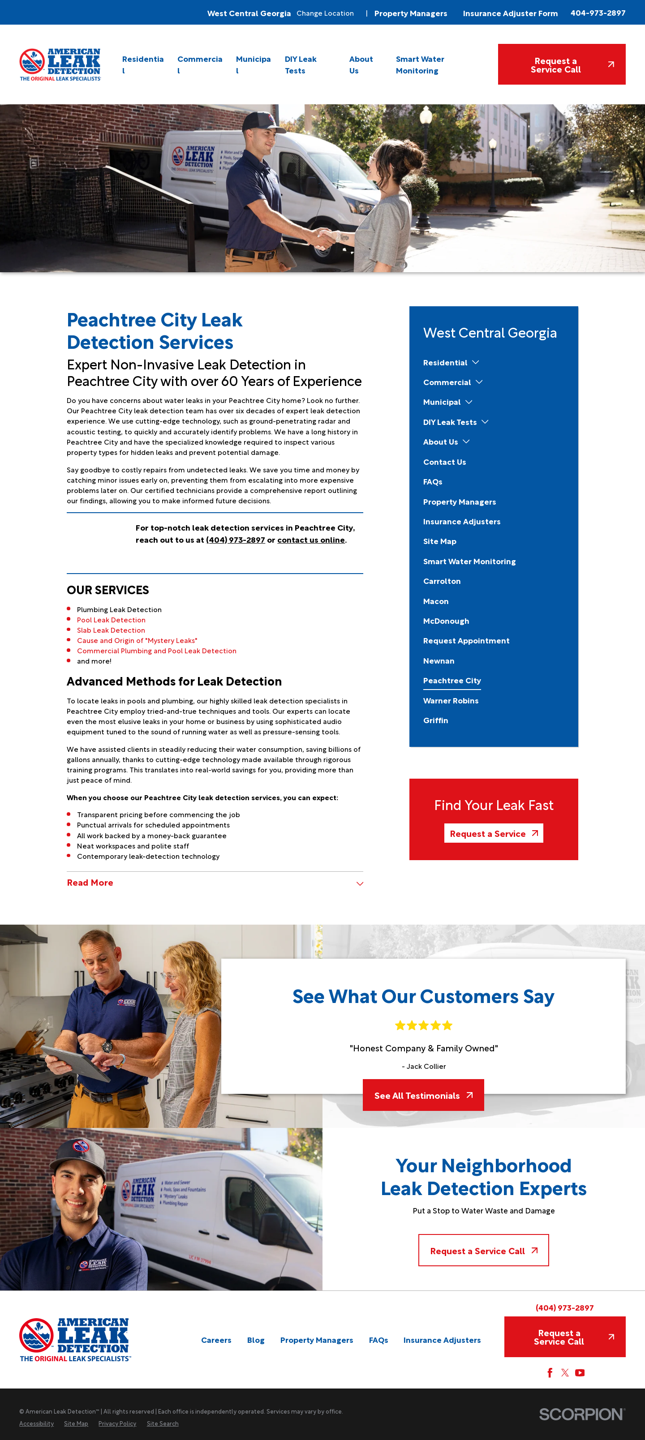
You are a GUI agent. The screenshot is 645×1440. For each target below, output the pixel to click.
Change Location (325, 12)
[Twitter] (565, 1373)
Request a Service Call (572, 64)
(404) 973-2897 (565, 1307)
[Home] (60, 64)
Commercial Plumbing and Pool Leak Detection (156, 650)
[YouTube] (580, 1373)
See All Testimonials (423, 1094)
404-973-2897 (598, 12)
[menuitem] (143, 64)
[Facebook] (550, 1373)
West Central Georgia (249, 12)
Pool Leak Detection (111, 619)
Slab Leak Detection (111, 629)
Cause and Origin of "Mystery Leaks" (137, 639)
